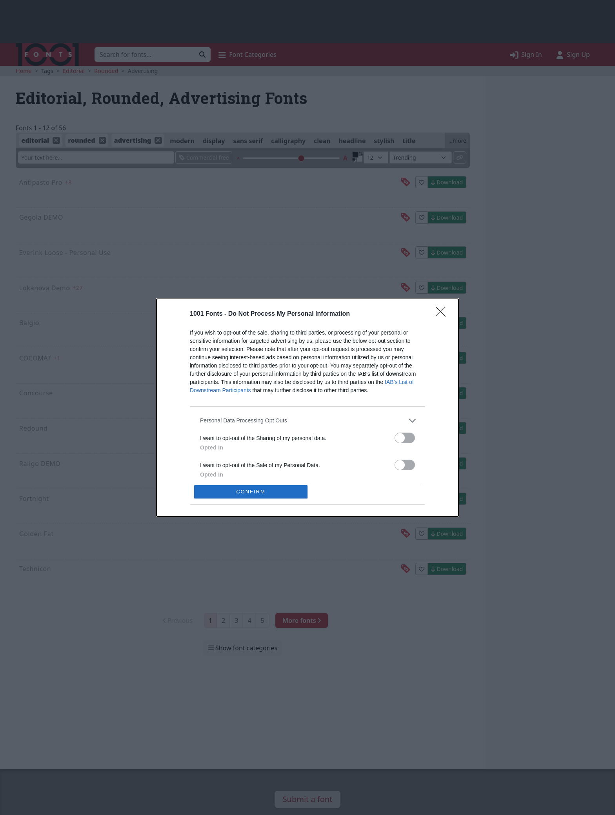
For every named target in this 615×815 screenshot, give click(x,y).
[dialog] (307, 408)
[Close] (443, 314)
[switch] (405, 438)
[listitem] (307, 421)
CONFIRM (251, 492)
